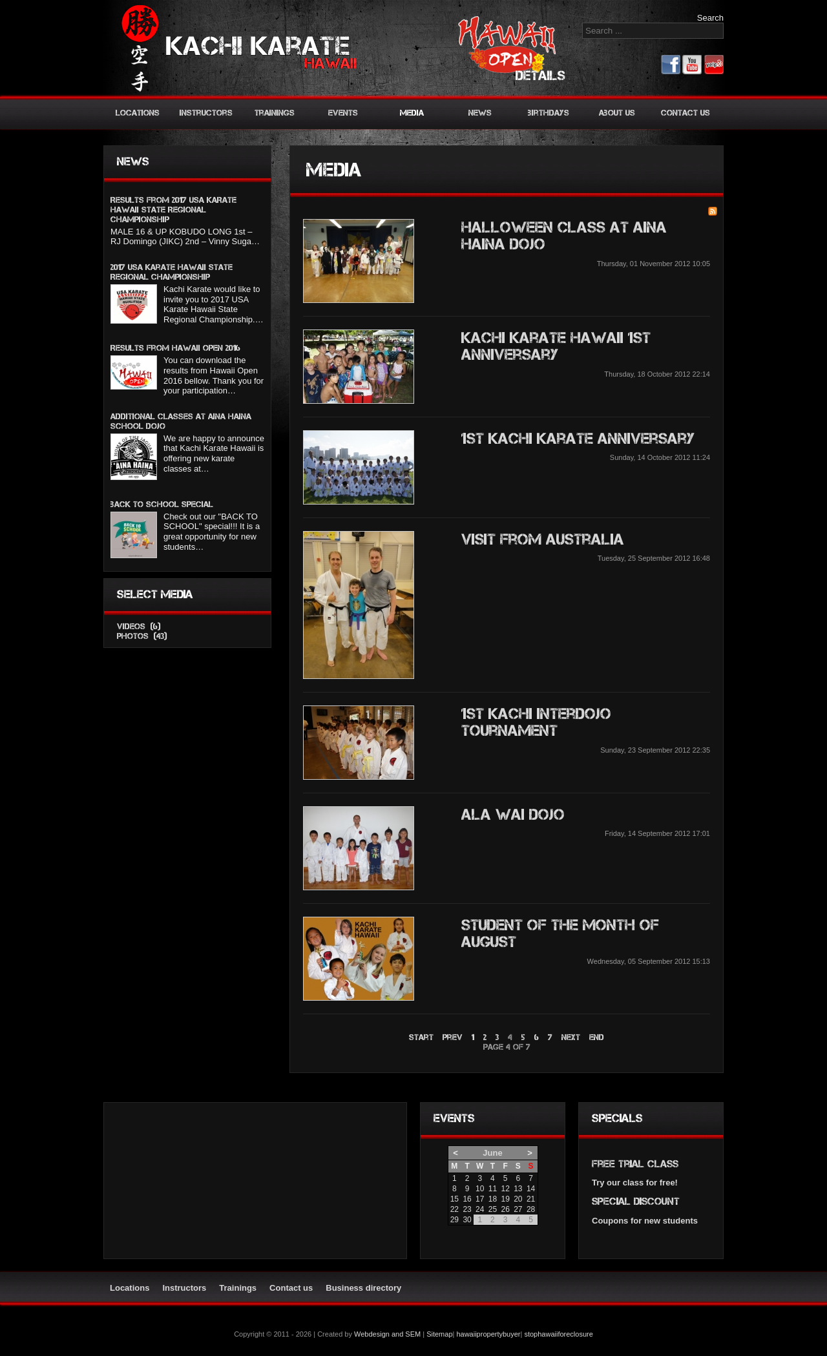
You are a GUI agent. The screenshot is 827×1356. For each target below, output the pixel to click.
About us (617, 113)
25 (492, 1209)
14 (531, 1188)
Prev (453, 1037)
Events (343, 113)
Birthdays (548, 113)
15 (454, 1199)
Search (710, 18)
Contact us (685, 113)
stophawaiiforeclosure (558, 1334)
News (480, 113)
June (492, 1153)
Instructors (206, 113)
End (596, 1037)
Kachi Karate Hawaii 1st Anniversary (556, 346)
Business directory (363, 1288)
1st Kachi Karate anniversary (578, 438)
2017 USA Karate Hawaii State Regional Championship (171, 272)
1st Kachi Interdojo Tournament (536, 722)
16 (467, 1199)
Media (412, 113)
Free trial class (635, 1163)
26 (505, 1209)
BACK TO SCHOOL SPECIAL (161, 504)
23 (467, 1209)
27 (518, 1209)
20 (518, 1199)
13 (518, 1188)
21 (531, 1199)
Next (570, 1037)
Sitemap (439, 1334)
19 (505, 1199)
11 (492, 1188)
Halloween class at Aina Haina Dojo (564, 235)
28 (531, 1209)
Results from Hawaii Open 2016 (175, 348)
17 (480, 1199)
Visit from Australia (542, 539)
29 (454, 1219)
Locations (138, 113)
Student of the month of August (560, 933)
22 (454, 1209)
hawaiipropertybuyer (488, 1334)
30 (467, 1219)
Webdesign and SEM (387, 1334)
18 (492, 1199)
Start (421, 1037)
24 (480, 1209)
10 (480, 1188)
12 (505, 1188)
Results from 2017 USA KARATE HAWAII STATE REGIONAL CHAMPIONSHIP (173, 209)
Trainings (275, 113)
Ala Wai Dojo (513, 814)
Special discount (636, 1201)
